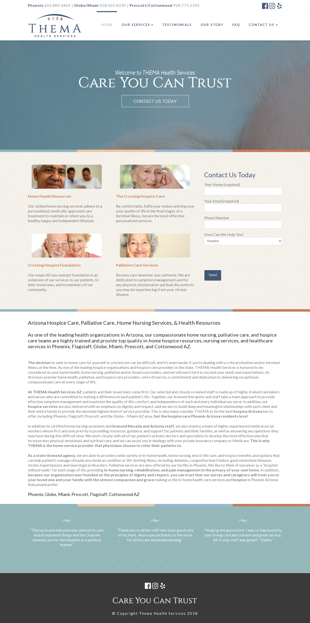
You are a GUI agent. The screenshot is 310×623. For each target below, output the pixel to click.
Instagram (272, 6)
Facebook (265, 6)
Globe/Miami (86, 5)
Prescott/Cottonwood (151, 5)
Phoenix (35, 5)
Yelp (279, 6)
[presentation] (241, 258)
